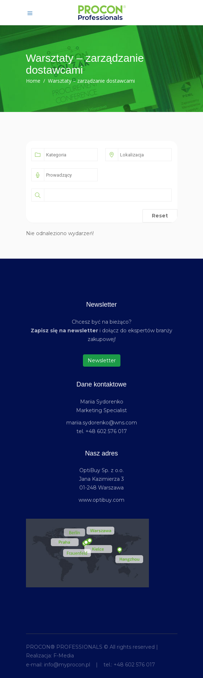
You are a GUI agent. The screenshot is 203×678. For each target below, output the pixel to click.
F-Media (63, 655)
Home (33, 80)
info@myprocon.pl (67, 664)
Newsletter (102, 360)
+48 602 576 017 (134, 664)
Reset (160, 215)
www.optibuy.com (101, 500)
